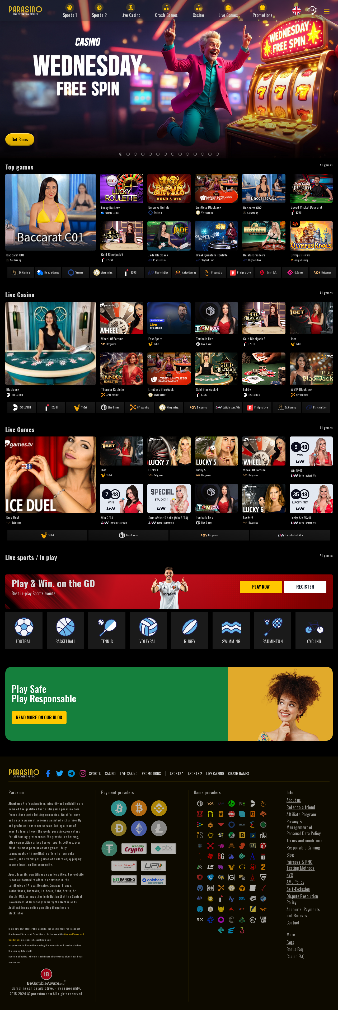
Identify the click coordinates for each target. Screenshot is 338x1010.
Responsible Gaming (303, 848)
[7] (165, 154)
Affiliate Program (301, 814)
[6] (157, 154)
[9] (180, 154)
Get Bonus (20, 139)
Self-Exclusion (298, 889)
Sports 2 (195, 773)
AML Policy (295, 882)
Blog (290, 855)
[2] (128, 154)
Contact (293, 923)
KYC (290, 875)
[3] (135, 154)
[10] (187, 154)
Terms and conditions (304, 841)
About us (294, 800)
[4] (142, 154)
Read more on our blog (39, 717)
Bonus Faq (295, 949)
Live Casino (215, 773)
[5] (150, 154)
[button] (48, 773)
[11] (195, 154)
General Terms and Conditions (28, 934)
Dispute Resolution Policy (302, 899)
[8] (172, 154)
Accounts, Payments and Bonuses (303, 912)
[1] (120, 154)
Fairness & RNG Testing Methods (301, 865)
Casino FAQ (295, 956)
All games (326, 165)
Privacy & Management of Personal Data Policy (304, 828)
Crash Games (238, 773)
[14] (217, 154)
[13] (210, 154)
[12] (202, 154)
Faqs (290, 942)
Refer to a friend (301, 807)
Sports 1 (177, 773)
